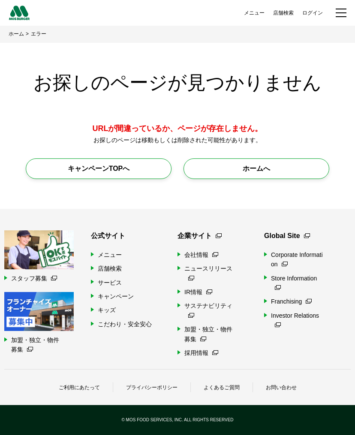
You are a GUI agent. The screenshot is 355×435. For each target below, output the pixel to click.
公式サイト (108, 235)
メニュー (254, 13)
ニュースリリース (208, 272)
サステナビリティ (208, 309)
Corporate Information (297, 259)
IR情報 (198, 292)
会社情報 (201, 254)
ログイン (312, 13)
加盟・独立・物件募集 (208, 334)
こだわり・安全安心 (125, 324)
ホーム (16, 34)
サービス (110, 282)
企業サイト (200, 235)
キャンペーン (116, 296)
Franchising (291, 301)
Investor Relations (295, 319)
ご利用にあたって (79, 387)
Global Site (287, 235)
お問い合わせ (281, 387)
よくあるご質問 (222, 387)
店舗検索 (283, 13)
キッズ (107, 310)
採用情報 (201, 352)
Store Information (294, 282)
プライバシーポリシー (152, 387)
